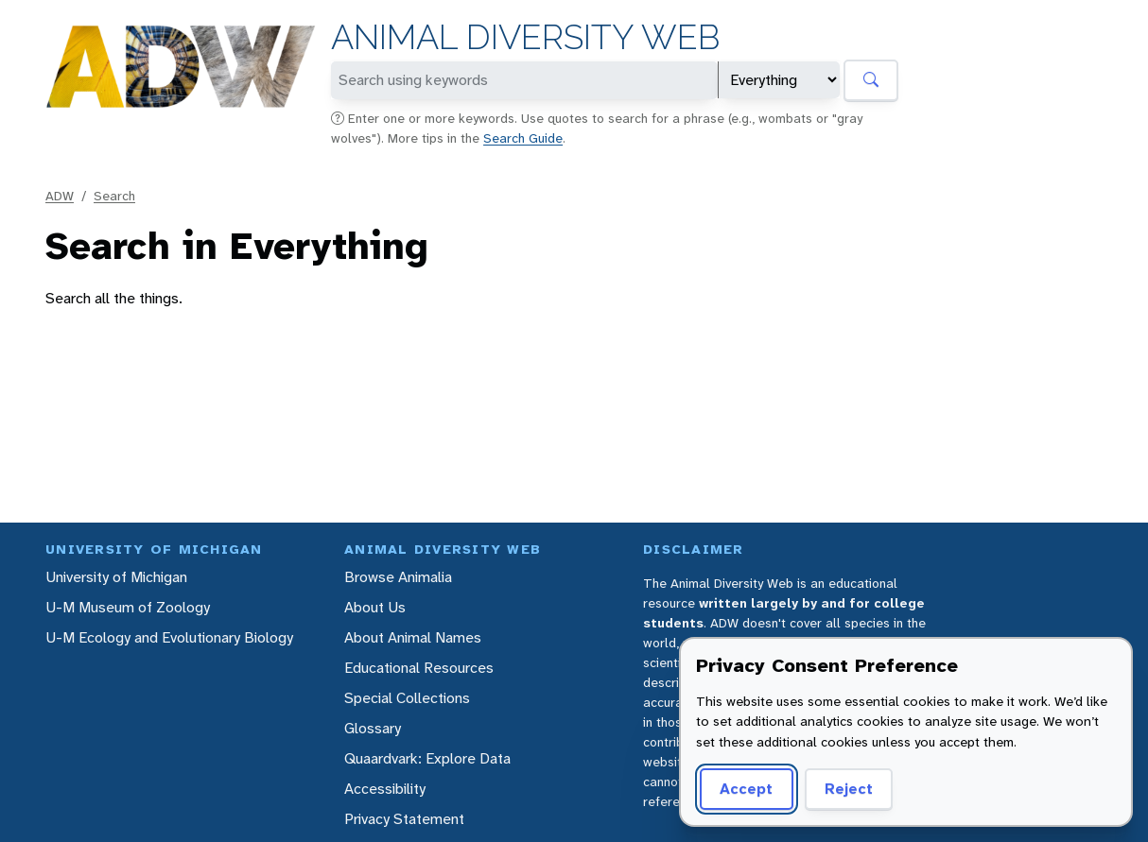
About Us (375, 607)
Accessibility (385, 789)
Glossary (372, 728)
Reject (849, 789)
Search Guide (523, 137)
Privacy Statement (404, 819)
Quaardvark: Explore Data (427, 758)
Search (114, 195)
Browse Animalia (398, 577)
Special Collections (407, 698)
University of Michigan (116, 577)
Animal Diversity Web (525, 37)
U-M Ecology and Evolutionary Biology (169, 637)
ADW (59, 195)
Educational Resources (419, 668)
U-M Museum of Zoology (127, 607)
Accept (746, 789)
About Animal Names (412, 637)
